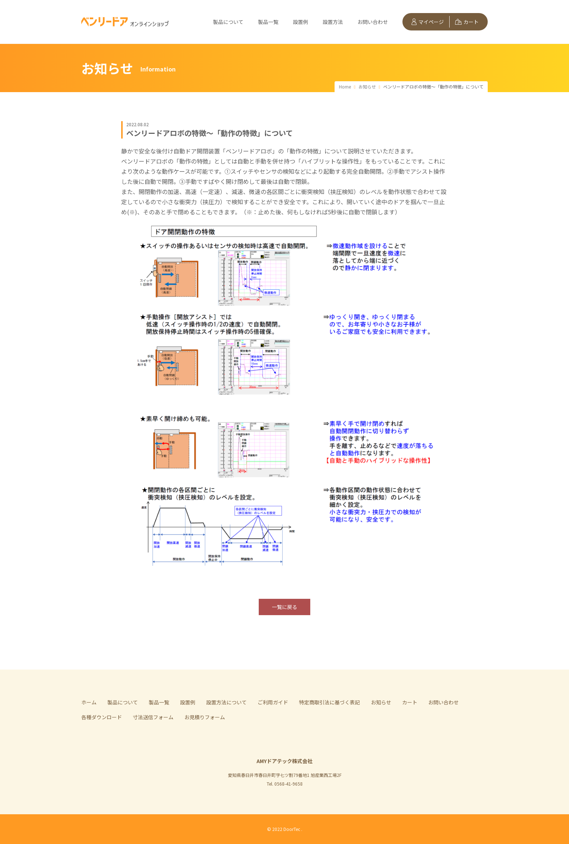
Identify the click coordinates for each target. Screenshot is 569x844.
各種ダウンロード (101, 717)
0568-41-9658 (288, 784)
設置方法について (226, 702)
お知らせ (381, 702)
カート (467, 21)
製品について (228, 21)
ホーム (89, 702)
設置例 (300, 21)
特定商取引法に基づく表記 (329, 702)
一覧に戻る (284, 606)
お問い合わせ (372, 21)
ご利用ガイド (273, 702)
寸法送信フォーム (153, 717)
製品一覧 (268, 21)
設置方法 (333, 21)
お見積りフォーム (204, 717)
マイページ (428, 21)
